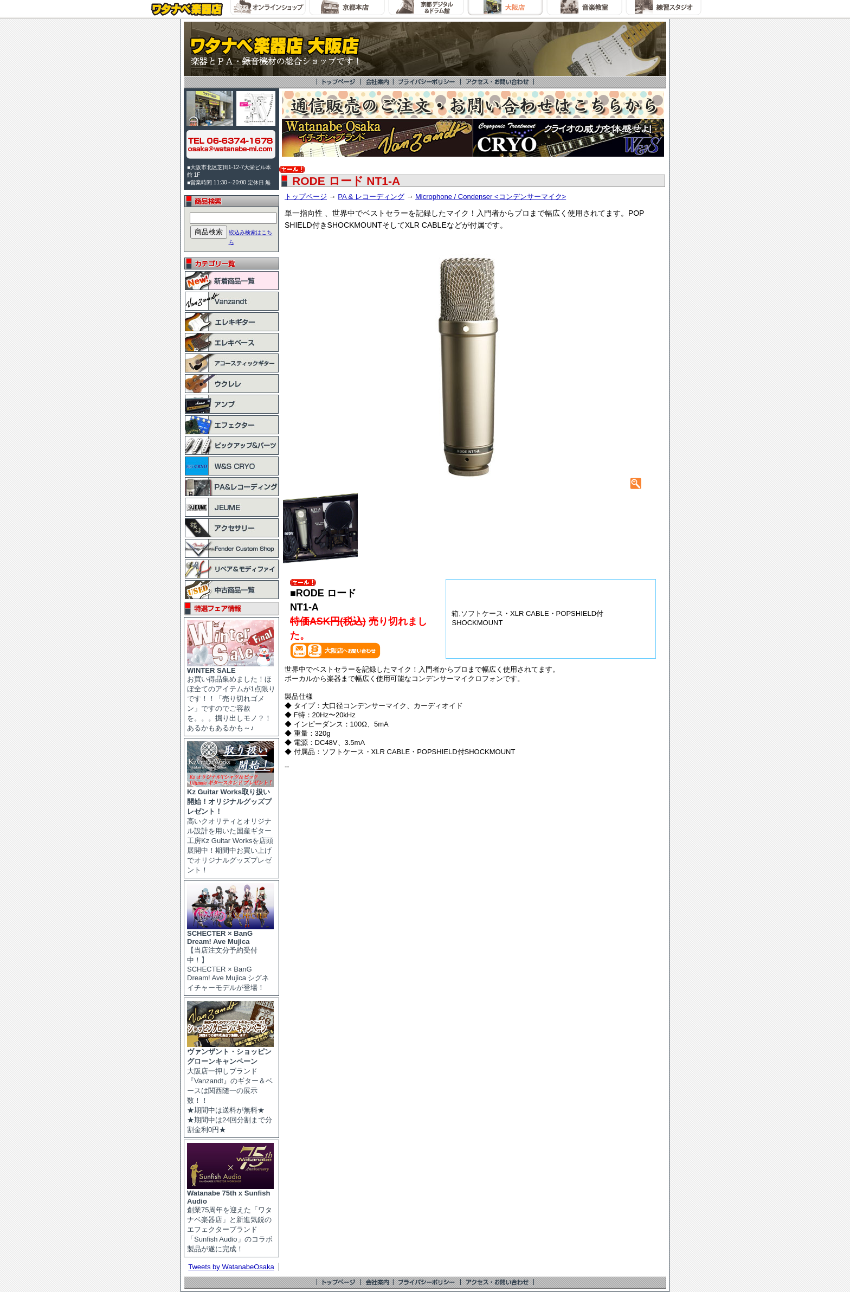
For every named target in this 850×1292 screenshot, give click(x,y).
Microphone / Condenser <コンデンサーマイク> (490, 196)
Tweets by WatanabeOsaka (231, 1267)
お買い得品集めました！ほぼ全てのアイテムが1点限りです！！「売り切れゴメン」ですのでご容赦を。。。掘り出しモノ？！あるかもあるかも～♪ (231, 696)
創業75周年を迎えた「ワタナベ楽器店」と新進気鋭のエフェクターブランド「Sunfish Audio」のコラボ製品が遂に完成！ (230, 1217)
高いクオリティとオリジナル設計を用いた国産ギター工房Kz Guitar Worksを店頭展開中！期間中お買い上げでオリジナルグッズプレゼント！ (230, 827)
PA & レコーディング (371, 196)
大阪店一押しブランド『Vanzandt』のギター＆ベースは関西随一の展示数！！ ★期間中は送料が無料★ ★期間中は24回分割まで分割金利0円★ (230, 1087)
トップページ (306, 196)
